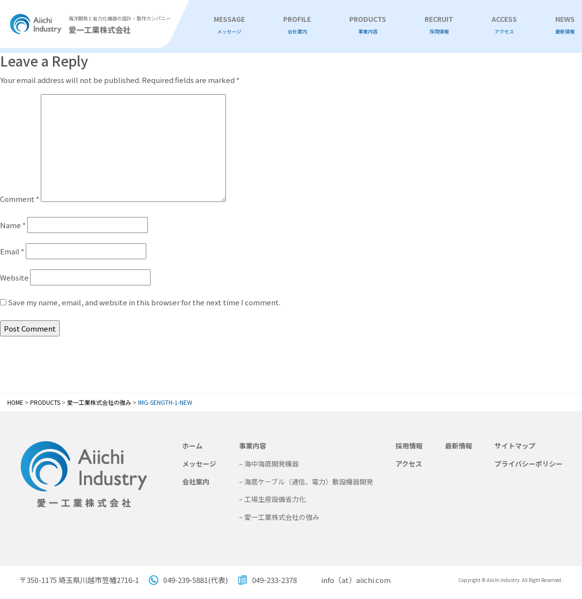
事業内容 (252, 445)
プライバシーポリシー (529, 463)
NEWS (565, 25)
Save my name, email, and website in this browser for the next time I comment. (144, 302)
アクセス (408, 463)
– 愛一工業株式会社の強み (279, 517)
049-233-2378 (274, 580)
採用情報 (409, 445)
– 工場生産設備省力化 (272, 499)
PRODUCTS (367, 25)
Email (12, 251)
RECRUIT (439, 25)
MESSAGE (229, 25)
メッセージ (199, 463)
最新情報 (458, 445)
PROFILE (297, 25)
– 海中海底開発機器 (269, 463)
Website (14, 277)
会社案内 (195, 481)
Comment (19, 199)
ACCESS (504, 25)
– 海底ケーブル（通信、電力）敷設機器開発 (306, 481)
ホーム (192, 445)
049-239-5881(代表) (195, 580)
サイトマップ (515, 445)
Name (13, 225)
